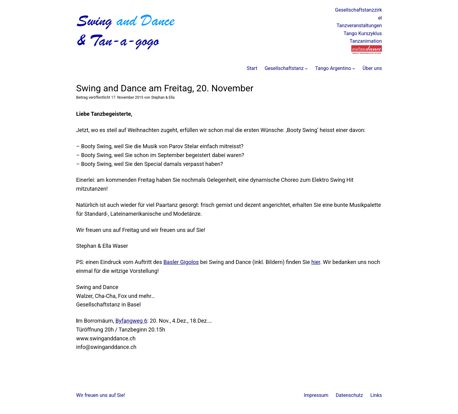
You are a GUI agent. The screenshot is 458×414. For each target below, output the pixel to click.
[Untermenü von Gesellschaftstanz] (306, 68)
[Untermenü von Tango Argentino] (353, 68)
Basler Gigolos (181, 262)
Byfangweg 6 (131, 320)
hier (315, 262)
